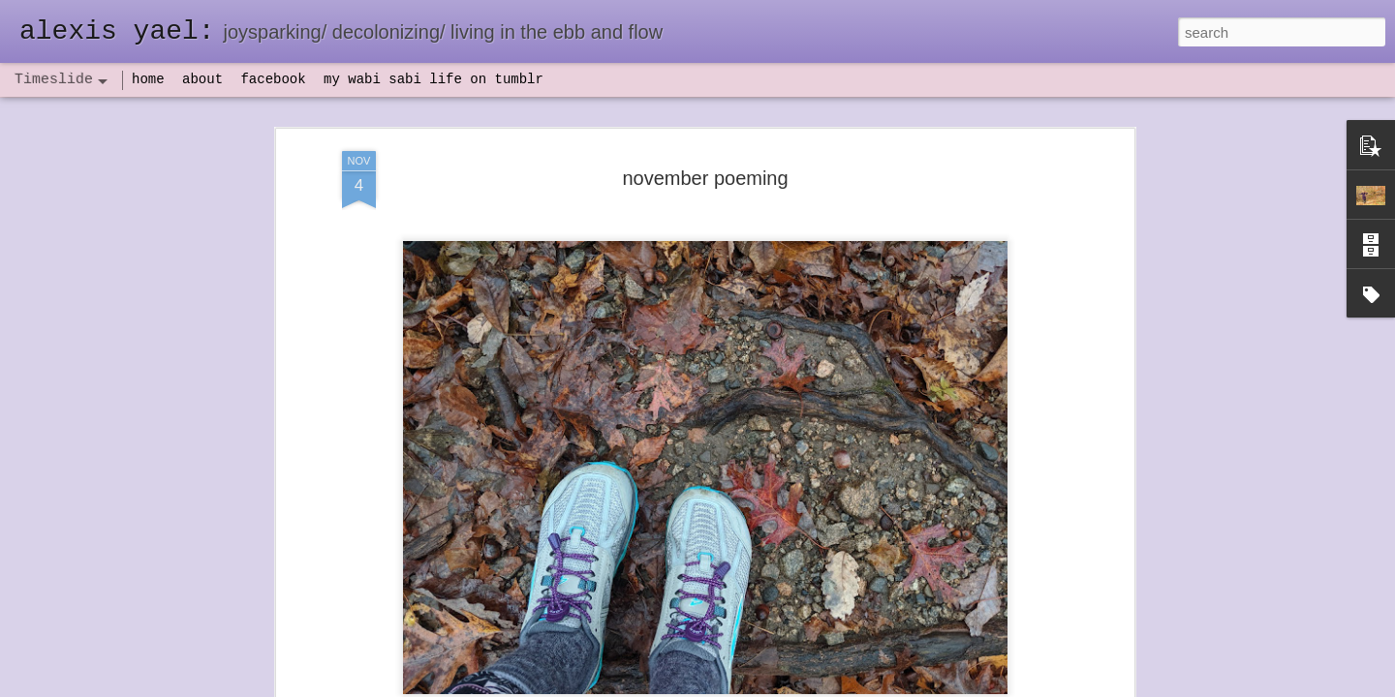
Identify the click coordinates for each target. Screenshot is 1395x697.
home (148, 79)
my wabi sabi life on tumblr (433, 79)
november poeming (705, 158)
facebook (272, 79)
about (202, 79)
